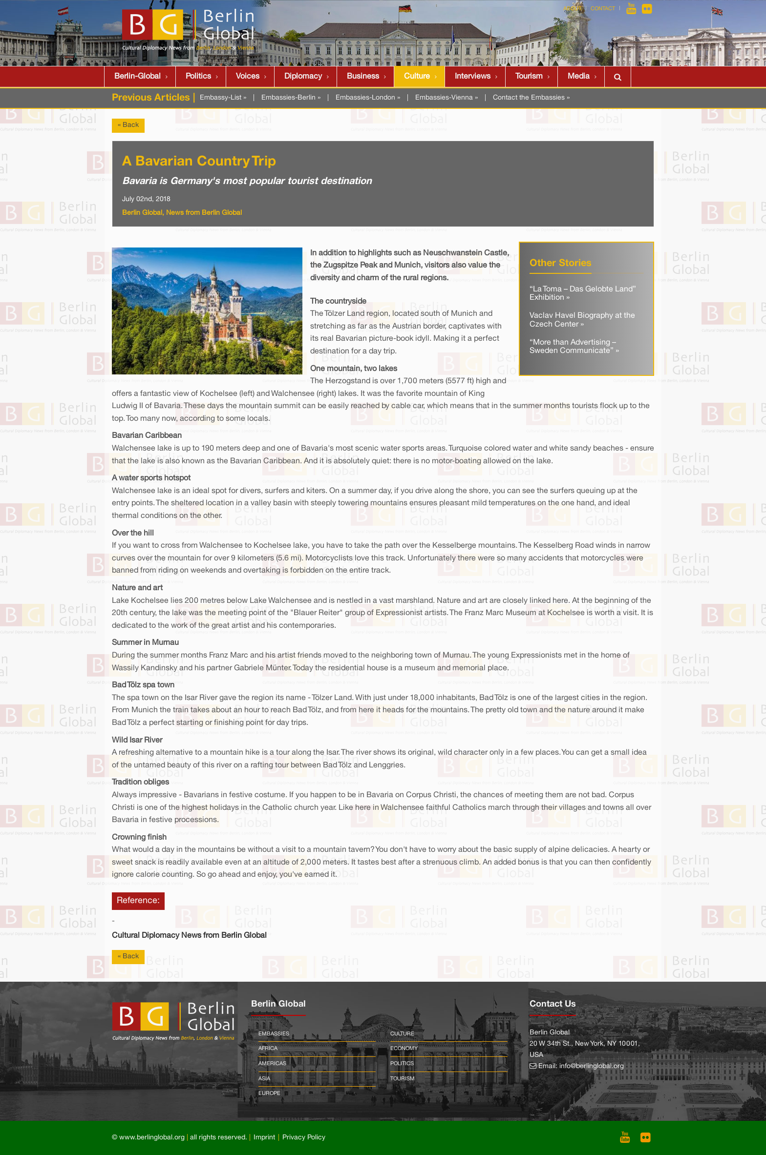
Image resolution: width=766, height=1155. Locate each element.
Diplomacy (303, 76)
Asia (264, 1078)
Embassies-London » (368, 98)
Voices (247, 76)
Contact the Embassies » (531, 98)
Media (579, 76)
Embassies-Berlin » (290, 98)
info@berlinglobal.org (591, 1066)
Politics (198, 76)
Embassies (273, 1033)
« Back (128, 125)
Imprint (264, 1137)
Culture (417, 76)
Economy (404, 1048)
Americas (272, 1063)
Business (363, 76)
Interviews (472, 76)
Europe (269, 1093)
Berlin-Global (137, 76)
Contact (603, 8)
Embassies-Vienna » (446, 98)
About (572, 8)
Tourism (529, 76)
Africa (267, 1048)
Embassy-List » (223, 98)
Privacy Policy (303, 1137)
